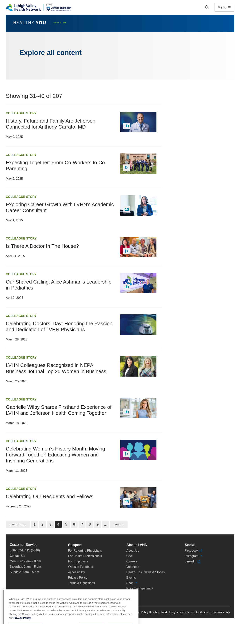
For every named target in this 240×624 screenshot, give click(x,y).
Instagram (193, 556)
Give (129, 556)
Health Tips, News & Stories (145, 572)
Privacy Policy (77, 577)
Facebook (193, 550)
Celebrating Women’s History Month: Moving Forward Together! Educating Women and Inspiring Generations (55, 455)
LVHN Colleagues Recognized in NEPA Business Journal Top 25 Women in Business (56, 368)
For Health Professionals (85, 556)
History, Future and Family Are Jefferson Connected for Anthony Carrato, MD (50, 124)
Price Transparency (139, 588)
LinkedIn (192, 561)
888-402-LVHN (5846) (25, 550)
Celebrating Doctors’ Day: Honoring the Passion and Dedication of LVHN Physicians (59, 326)
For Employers (78, 561)
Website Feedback (81, 566)
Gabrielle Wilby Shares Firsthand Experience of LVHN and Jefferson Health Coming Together (58, 410)
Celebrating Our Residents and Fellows (49, 496)
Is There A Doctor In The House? (42, 246)
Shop (131, 583)
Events (131, 577)
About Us (132, 550)
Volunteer (132, 566)
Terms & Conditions (81, 583)
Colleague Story (21, 113)
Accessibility (76, 572)
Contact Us (17, 555)
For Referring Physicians (85, 550)
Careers (131, 561)
